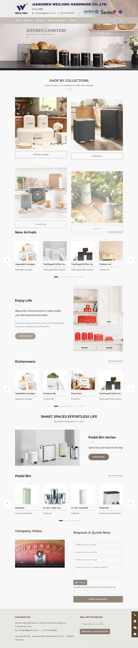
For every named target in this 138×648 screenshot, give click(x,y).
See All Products (115, 233)
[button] (62, 66)
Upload (80, 602)
